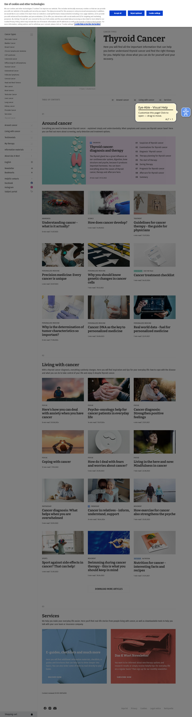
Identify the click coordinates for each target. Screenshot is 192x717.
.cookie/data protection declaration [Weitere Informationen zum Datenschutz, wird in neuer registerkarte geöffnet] (87, 24)
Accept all (117, 13)
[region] (96, 13)
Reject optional (136, 13)
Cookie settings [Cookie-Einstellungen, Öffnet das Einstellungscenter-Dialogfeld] (154, 13)
